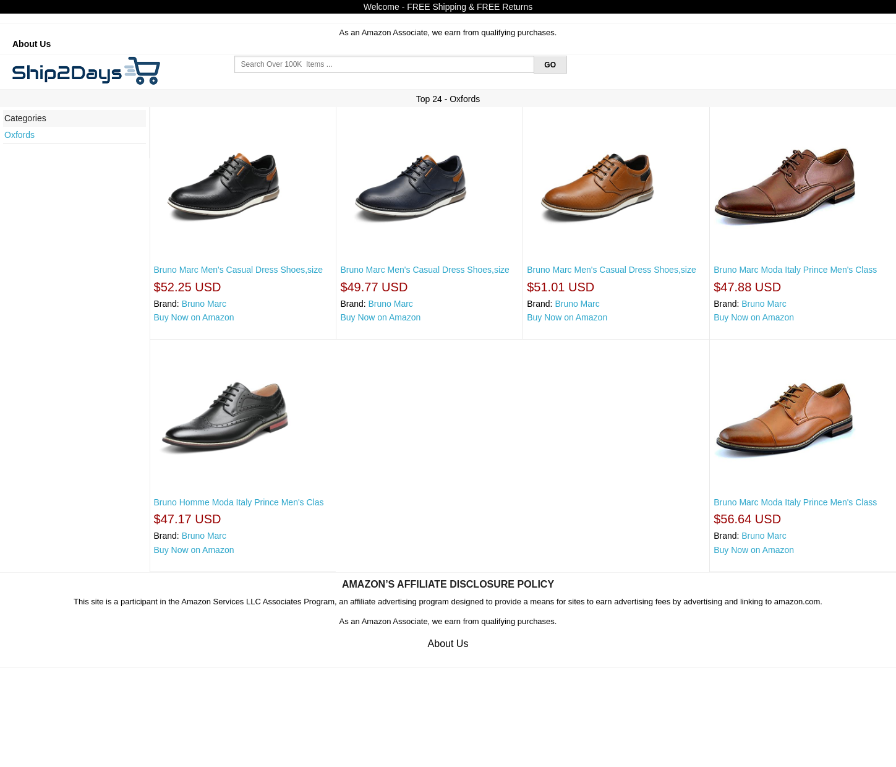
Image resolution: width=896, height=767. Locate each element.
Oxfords (19, 135)
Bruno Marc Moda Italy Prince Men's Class (795, 270)
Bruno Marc (204, 304)
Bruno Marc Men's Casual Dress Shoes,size (238, 270)
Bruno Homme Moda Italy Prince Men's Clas (239, 502)
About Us (31, 44)
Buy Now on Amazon (194, 317)
